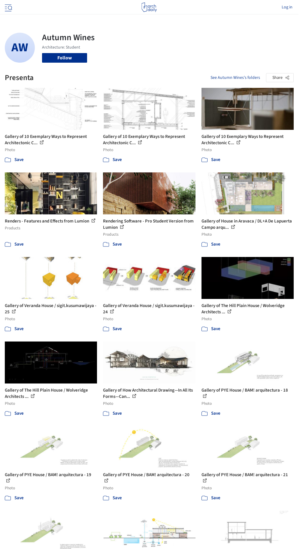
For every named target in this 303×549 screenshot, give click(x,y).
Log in (287, 7)
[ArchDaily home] (149, 7)
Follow (64, 58)
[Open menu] (8, 7)
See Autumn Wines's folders (235, 78)
